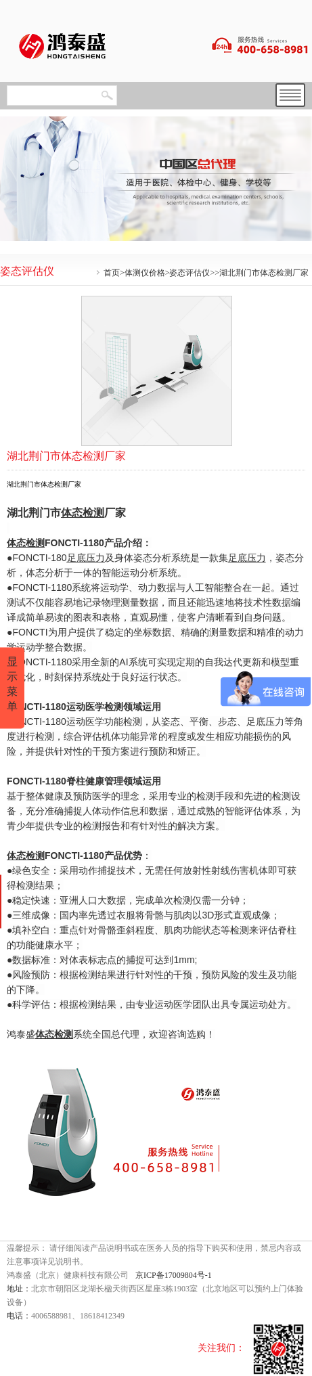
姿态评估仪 (189, 273)
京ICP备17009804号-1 (173, 1275)
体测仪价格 (145, 273)
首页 (112, 273)
